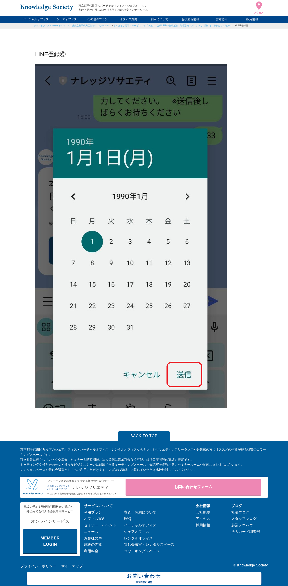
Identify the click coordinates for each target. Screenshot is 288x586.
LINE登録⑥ (242, 25)
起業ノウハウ (242, 525)
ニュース (91, 532)
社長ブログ (240, 512)
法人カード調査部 (245, 532)
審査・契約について (140, 512)
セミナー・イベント (100, 525)
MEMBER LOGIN (50, 541)
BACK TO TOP (144, 436)
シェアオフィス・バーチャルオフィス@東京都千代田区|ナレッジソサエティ (72, 25)
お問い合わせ (144, 579)
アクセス (203, 519)
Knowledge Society (252, 565)
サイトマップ (72, 566)
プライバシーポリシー (38, 566)
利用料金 (91, 551)
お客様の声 (93, 538)
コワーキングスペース (142, 551)
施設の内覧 (93, 544)
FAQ (127, 519)
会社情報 (221, 19)
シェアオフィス (66, 19)
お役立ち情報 (190, 19)
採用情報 (252, 19)
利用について (159, 19)
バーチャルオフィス (35, 19)
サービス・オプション (143, 25)
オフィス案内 (128, 19)
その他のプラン (97, 19)
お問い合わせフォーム (193, 487)
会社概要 (203, 512)
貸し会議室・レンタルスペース (149, 544)
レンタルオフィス (138, 538)
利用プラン (93, 512)
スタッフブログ (243, 519)
